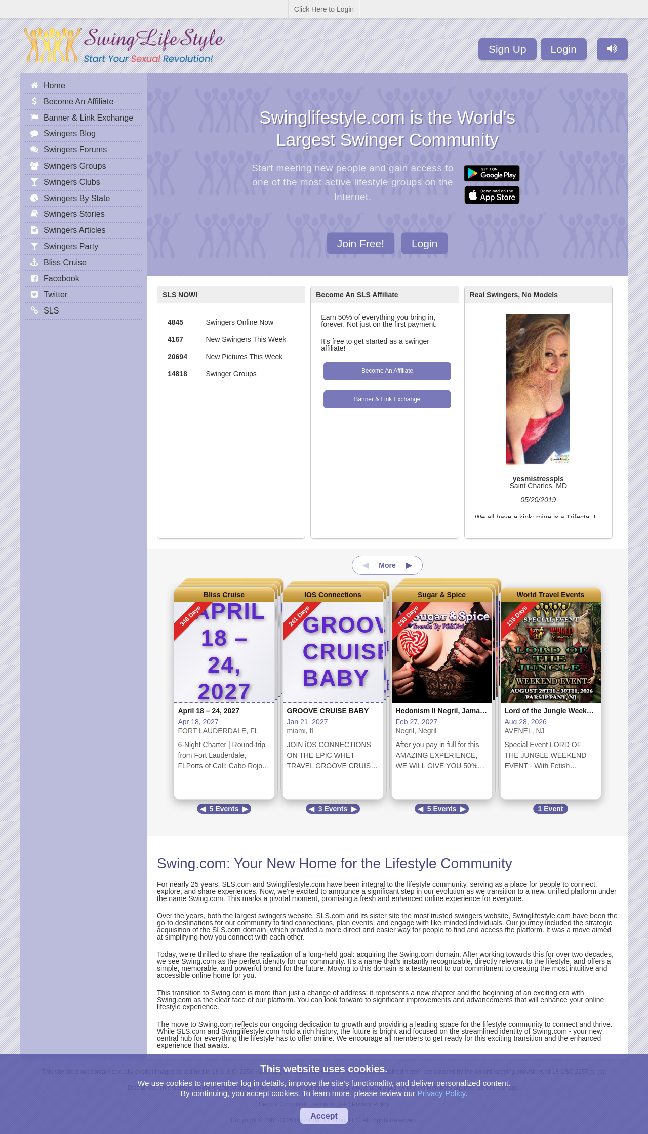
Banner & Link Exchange (387, 399)
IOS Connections (332, 595)
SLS (51, 310)
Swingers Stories (74, 213)
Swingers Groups (75, 165)
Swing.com (191, 863)
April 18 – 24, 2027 (208, 711)
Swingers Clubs (72, 181)
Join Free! (360, 243)
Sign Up (507, 49)
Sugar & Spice (442, 595)
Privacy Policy (441, 1093)
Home (54, 85)
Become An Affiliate (387, 370)
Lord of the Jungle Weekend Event (563, 711)
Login (564, 49)
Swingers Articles (75, 229)
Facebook (61, 278)
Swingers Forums (75, 149)
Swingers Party (71, 246)
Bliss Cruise (224, 595)
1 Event (550, 808)
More (387, 565)
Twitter (55, 294)
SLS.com (236, 884)
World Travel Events (551, 595)
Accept (324, 1115)
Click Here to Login (324, 9)
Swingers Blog (70, 133)
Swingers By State (77, 198)
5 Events (224, 808)
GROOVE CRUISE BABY (328, 711)
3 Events (333, 808)
